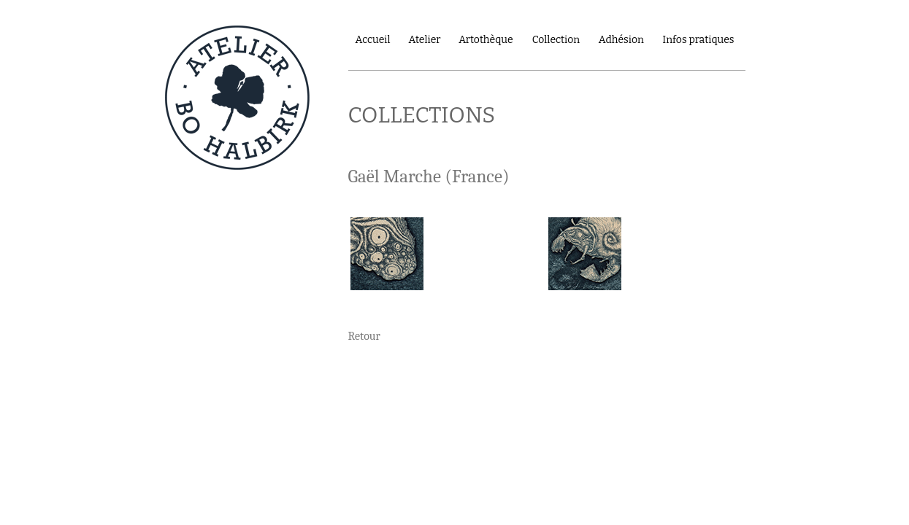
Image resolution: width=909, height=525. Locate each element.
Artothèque (486, 40)
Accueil (373, 40)
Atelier (424, 40)
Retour (364, 336)
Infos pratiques (698, 40)
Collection (556, 40)
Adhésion (621, 40)
